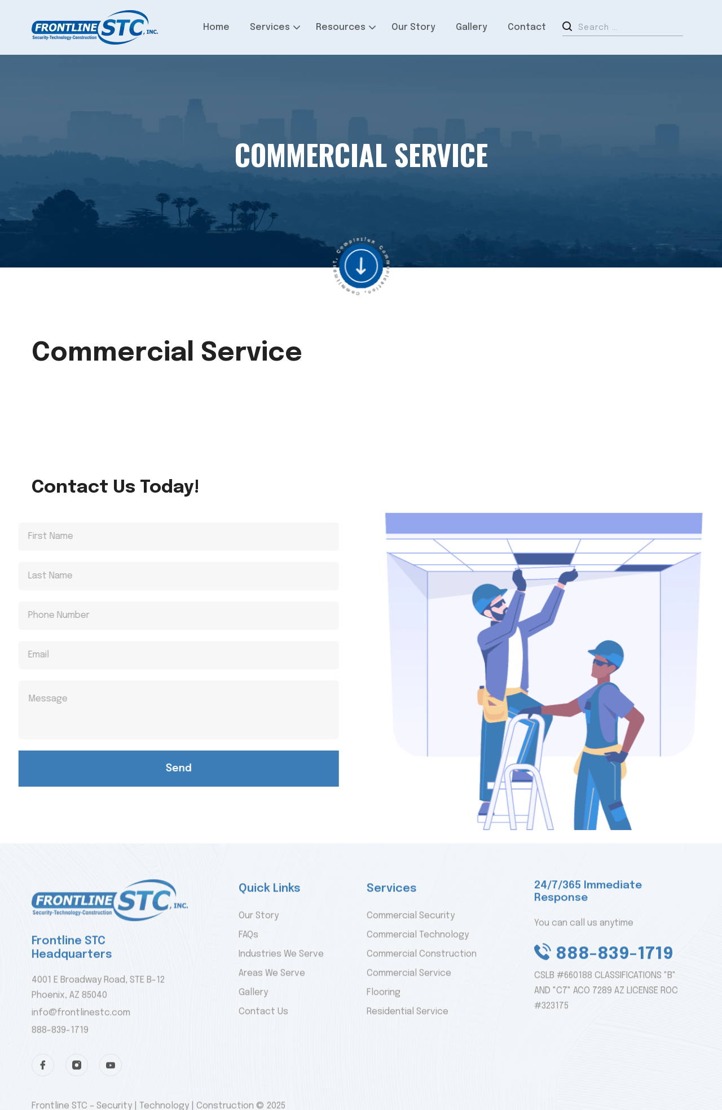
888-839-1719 (60, 1052)
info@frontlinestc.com (81, 1035)
